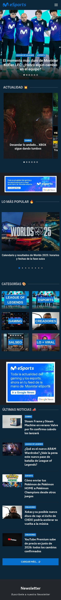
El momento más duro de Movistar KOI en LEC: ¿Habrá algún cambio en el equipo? (30, 64)
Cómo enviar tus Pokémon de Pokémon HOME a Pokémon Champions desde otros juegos (40, 488)
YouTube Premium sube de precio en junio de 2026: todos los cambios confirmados (40, 545)
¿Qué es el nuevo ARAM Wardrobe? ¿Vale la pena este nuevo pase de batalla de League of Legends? (41, 457)
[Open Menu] (56, 5)
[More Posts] (30, 561)
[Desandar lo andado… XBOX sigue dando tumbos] (28, 126)
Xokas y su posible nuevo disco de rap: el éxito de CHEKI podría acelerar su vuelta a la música (41, 518)
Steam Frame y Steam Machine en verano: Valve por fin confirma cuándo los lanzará (41, 427)
